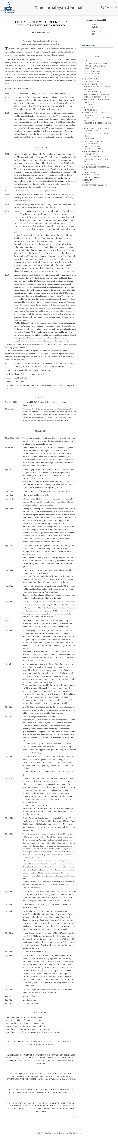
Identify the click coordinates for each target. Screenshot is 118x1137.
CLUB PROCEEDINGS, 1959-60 (95, 185)
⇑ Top (73, 1117)
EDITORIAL (88, 61)
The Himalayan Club (49, 1133)
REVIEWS (87, 182)
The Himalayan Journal (59, 7)
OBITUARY (88, 180)
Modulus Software (75, 1133)
